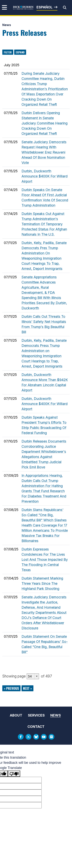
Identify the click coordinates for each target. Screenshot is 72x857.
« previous (11, 688)
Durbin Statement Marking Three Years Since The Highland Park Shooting (42, 583)
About (16, 715)
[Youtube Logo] (44, 737)
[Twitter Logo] (28, 737)
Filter (8, 52)
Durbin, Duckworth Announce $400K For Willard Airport (45, 176)
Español (44, 7)
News (6, 25)
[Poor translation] (14, 773)
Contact (36, 727)
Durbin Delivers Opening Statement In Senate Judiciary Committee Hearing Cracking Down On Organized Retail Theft (45, 123)
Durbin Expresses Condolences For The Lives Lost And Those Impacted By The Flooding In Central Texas (45, 559)
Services (36, 715)
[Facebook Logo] (21, 737)
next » (27, 688)
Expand (20, 52)
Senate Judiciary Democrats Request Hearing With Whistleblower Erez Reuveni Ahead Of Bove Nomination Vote (44, 152)
